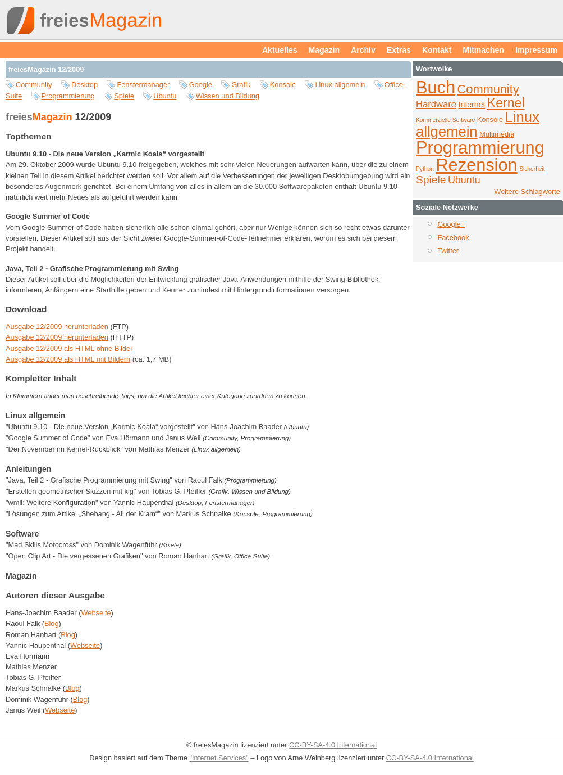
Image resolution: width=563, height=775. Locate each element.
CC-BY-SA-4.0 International (333, 745)
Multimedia (496, 134)
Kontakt (436, 50)
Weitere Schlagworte (527, 191)
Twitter (448, 250)
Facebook (453, 237)
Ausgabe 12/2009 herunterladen (57, 326)
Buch (435, 87)
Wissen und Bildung (227, 96)
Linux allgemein (340, 84)
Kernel (506, 103)
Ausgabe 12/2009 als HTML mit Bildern (68, 359)
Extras (399, 50)
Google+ (451, 224)
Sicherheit (532, 169)
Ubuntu (164, 96)
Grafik (240, 84)
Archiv (363, 50)
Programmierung (68, 96)
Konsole (283, 84)
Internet (472, 104)
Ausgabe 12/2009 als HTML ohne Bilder (69, 348)
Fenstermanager (143, 84)
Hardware (436, 104)
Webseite (96, 613)
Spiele (124, 96)
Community (34, 84)
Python (425, 169)
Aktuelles (279, 50)
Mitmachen (483, 50)
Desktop (84, 84)
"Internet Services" (219, 758)
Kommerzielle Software (445, 120)
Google (200, 84)
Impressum (536, 50)
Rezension (476, 165)
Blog (51, 623)
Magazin (324, 50)
